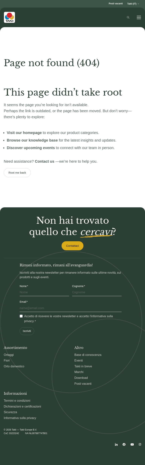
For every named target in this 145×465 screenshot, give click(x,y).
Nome (23, 286)
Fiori (7, 360)
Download (81, 377)
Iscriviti (27, 330)
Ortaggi (9, 354)
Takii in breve (83, 366)
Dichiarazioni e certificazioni (22, 406)
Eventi (78, 360)
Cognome (78, 286)
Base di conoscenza (87, 354)
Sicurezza (10, 412)
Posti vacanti (116, 3)
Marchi (78, 372)
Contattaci (72, 245)
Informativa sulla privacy (20, 418)
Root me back (17, 172)
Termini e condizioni (17, 400)
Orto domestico (14, 366)
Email (23, 301)
